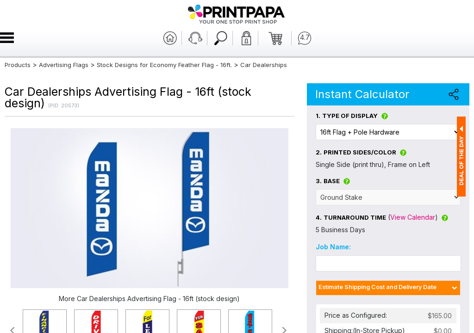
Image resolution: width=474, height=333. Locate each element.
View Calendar (412, 217)
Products (18, 64)
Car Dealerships (263, 64)
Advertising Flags (63, 64)
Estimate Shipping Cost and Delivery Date (377, 287)
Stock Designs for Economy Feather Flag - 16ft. (164, 64)
